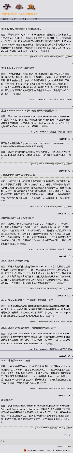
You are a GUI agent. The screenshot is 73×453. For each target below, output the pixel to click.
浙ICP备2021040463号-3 (62, 450)
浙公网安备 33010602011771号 (37, 450)
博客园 (5, 19)
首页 (14, 19)
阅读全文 (45, 51)
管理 (35, 19)
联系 (24, 19)
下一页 (67, 435)
